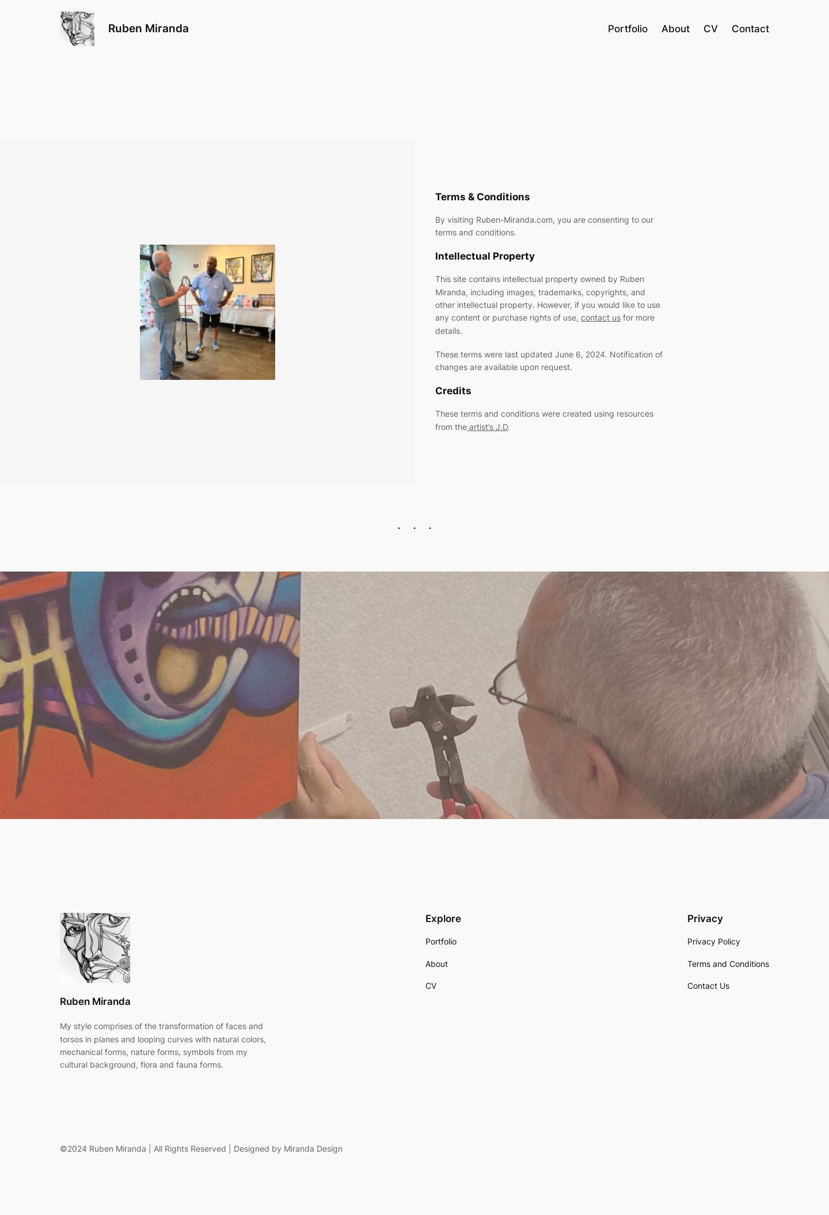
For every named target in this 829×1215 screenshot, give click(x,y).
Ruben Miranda (148, 28)
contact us (601, 317)
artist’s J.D (487, 427)
